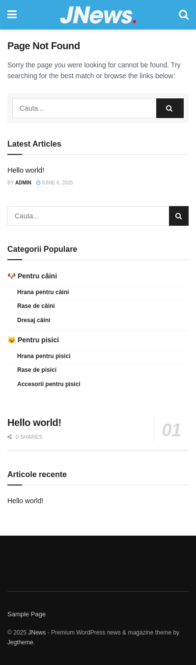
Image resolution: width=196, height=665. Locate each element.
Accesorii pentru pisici (49, 384)
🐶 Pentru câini (32, 276)
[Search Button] (184, 15)
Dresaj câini (33, 320)
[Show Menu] (12, 15)
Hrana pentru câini (43, 292)
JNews (37, 632)
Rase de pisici (36, 369)
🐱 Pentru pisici (33, 340)
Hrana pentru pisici (44, 356)
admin (23, 182)
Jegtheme (20, 642)
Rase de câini (36, 305)
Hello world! (25, 170)
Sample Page (26, 614)
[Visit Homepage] (98, 15)
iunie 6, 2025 (54, 182)
